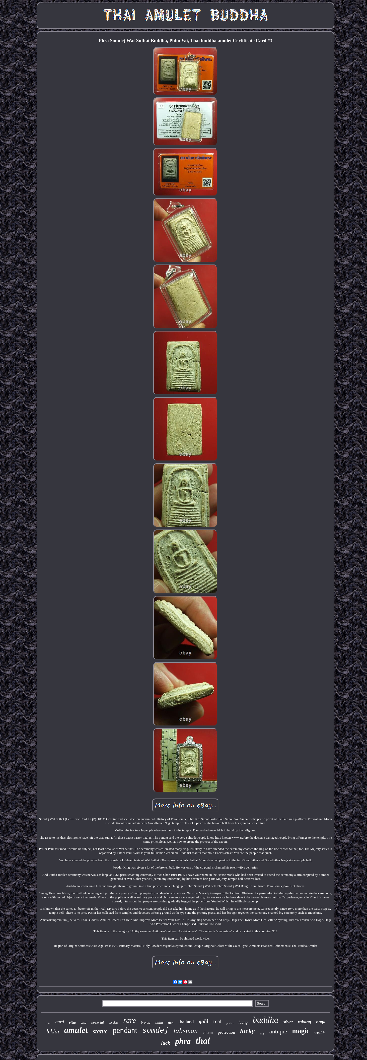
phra (183, 1041)
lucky (247, 1031)
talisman (186, 1031)
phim (159, 1022)
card (59, 1021)
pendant (125, 1030)
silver (288, 1022)
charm (208, 1032)
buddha (265, 1019)
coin (48, 1023)
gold (203, 1021)
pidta (72, 1022)
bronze (146, 1022)
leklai (52, 1031)
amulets (113, 1022)
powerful (97, 1022)
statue (100, 1031)
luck (165, 1043)
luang (243, 1022)
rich (170, 1023)
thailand (186, 1021)
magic (300, 1031)
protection (226, 1032)
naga (320, 1021)
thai (203, 1041)
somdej (155, 1031)
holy (262, 1033)
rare (129, 1020)
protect (230, 1023)
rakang (304, 1021)
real (217, 1021)
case (83, 1022)
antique (278, 1031)
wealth (319, 1033)
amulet (76, 1030)
